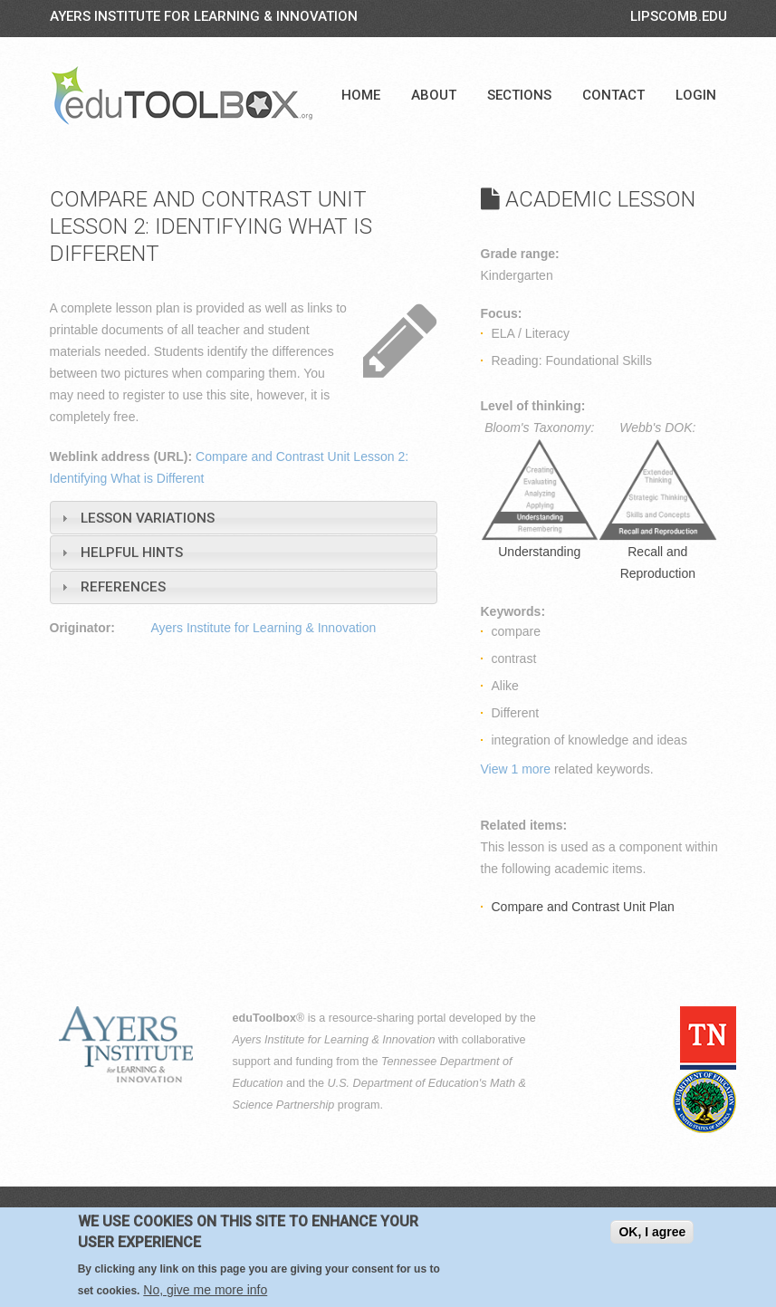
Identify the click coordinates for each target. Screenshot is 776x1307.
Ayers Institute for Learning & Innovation (204, 16)
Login (695, 95)
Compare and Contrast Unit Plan (583, 906)
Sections (519, 95)
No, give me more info (205, 1290)
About (433, 95)
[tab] (243, 517)
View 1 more (516, 769)
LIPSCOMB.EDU (678, 16)
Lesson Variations (148, 518)
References (123, 587)
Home (360, 95)
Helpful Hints (132, 552)
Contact (613, 95)
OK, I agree (651, 1232)
